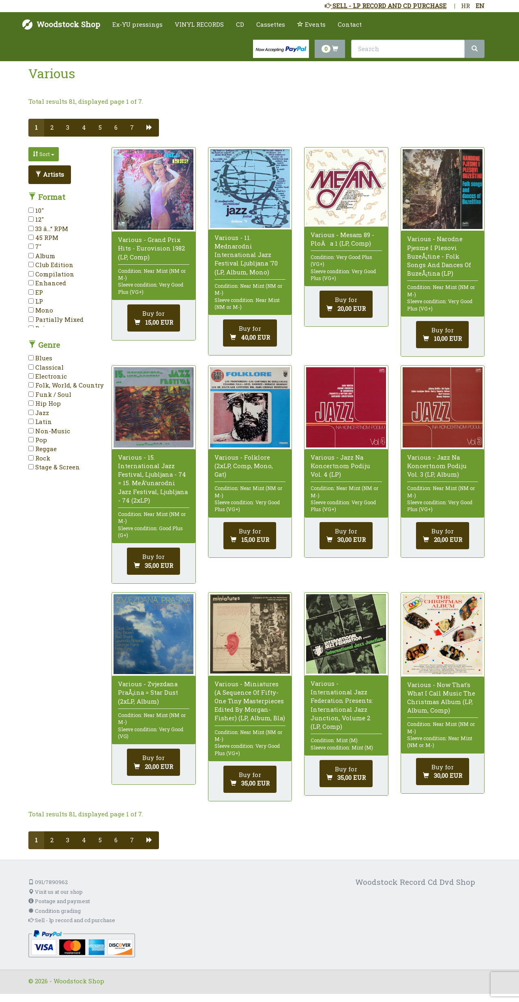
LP (35, 301)
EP (35, 292)
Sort (43, 154)
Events (311, 24)
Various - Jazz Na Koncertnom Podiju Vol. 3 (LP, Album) (437, 465)
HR (465, 6)
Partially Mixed (56, 319)
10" (36, 210)
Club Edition (50, 265)
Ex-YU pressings (137, 24)
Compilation (51, 274)
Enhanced (47, 283)
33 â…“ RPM (48, 229)
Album (41, 256)
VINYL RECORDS (199, 24)
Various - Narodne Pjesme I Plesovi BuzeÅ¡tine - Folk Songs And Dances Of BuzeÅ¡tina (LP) (439, 256)
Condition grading (54, 910)
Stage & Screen (54, 467)
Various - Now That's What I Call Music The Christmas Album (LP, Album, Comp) (441, 698)
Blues (40, 358)
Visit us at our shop (55, 891)
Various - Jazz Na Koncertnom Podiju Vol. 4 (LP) (340, 465)
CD (240, 24)
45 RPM (43, 237)
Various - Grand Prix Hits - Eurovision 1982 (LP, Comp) (151, 248)
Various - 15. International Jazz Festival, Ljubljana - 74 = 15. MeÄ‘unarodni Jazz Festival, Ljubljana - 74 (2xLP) (153, 478)
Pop (37, 440)
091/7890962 (48, 882)
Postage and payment (59, 901)
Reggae (42, 449)
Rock (39, 458)
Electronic (47, 376)
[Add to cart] (153, 318)
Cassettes (270, 24)
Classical (46, 367)
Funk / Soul (49, 394)
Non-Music (49, 431)
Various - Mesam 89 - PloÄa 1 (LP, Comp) (342, 239)
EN (480, 6)
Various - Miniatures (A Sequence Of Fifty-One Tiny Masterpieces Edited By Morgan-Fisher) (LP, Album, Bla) (249, 701)
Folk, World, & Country (66, 385)
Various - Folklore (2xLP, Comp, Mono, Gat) (243, 465)
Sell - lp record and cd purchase (71, 920)
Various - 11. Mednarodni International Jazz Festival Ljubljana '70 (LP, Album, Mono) (246, 254)
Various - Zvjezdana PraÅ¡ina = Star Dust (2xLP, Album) (148, 692)
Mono (40, 310)
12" (36, 219)
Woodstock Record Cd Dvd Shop (415, 882)
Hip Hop (44, 403)
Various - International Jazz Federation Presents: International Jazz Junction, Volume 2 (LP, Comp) (342, 704)
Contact (350, 24)
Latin (40, 422)
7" (34, 246)
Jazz (38, 413)
